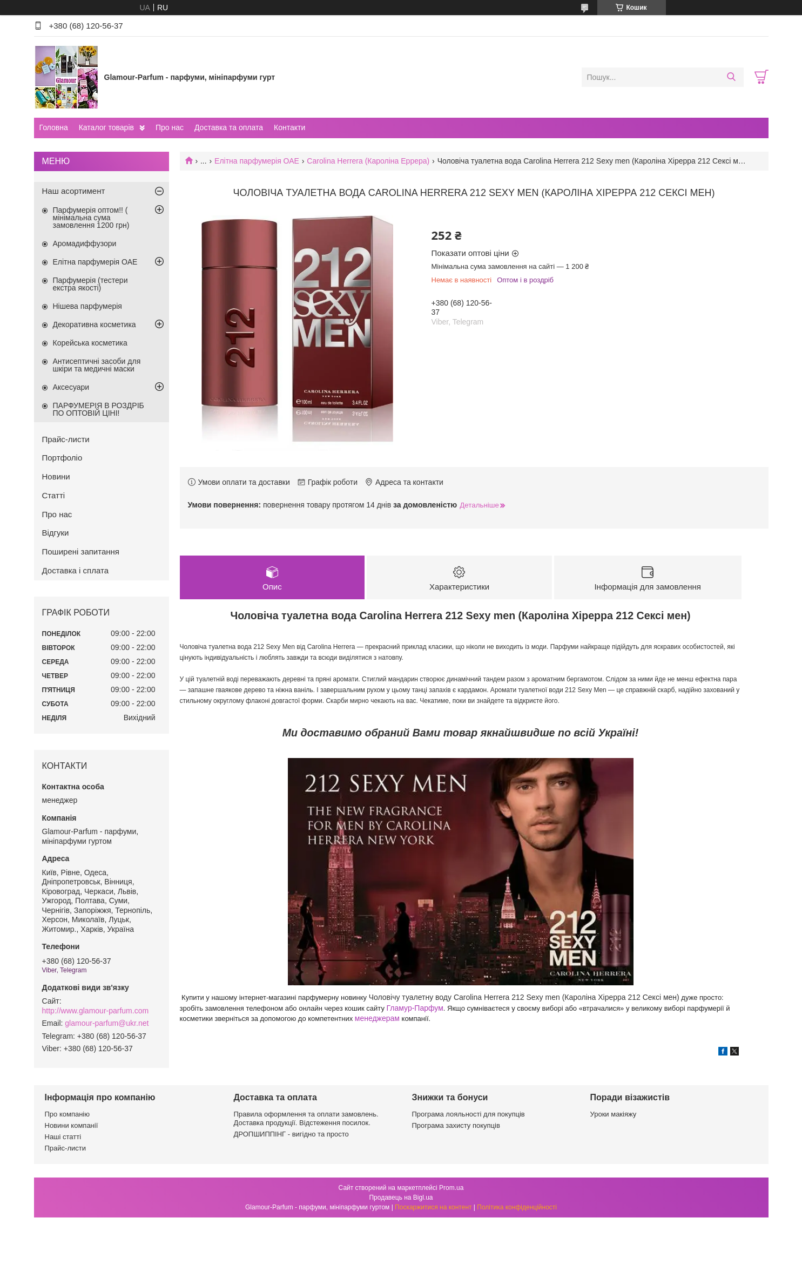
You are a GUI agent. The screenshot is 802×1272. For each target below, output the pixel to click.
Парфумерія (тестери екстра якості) (90, 284)
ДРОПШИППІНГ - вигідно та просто (291, 1135)
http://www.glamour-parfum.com (95, 1010)
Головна (53, 127)
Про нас (170, 127)
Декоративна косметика (94, 324)
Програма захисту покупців (456, 1125)
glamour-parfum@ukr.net (107, 1023)
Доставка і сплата (75, 570)
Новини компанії (71, 1125)
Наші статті (63, 1137)
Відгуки (55, 532)
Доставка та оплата (228, 127)
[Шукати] (731, 77)
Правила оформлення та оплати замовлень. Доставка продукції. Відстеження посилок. (306, 1118)
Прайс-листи (66, 439)
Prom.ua (451, 1188)
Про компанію (67, 1114)
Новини (56, 476)
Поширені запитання (80, 551)
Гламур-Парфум (415, 1008)
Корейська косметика (90, 343)
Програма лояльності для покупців (468, 1114)
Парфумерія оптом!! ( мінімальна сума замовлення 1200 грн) (91, 217)
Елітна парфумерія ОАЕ (256, 161)
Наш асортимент (73, 190)
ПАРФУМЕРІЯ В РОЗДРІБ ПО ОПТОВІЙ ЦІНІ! (98, 409)
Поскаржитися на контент (433, 1207)
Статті (53, 495)
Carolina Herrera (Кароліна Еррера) (368, 161)
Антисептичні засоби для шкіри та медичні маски (97, 365)
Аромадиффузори (85, 243)
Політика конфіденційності (517, 1207)
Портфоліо (62, 457)
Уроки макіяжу (613, 1114)
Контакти (289, 127)
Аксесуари (71, 387)
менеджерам (377, 1018)
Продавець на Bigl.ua (401, 1197)
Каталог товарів (106, 127)
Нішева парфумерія (87, 306)
